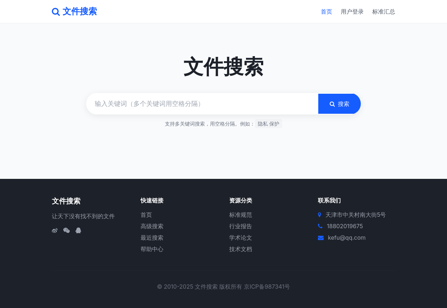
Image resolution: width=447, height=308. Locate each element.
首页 (326, 11)
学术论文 (240, 237)
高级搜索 (152, 226)
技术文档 (240, 249)
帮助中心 (152, 249)
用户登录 (352, 11)
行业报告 (240, 226)
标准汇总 (383, 11)
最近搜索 (152, 237)
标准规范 (240, 214)
